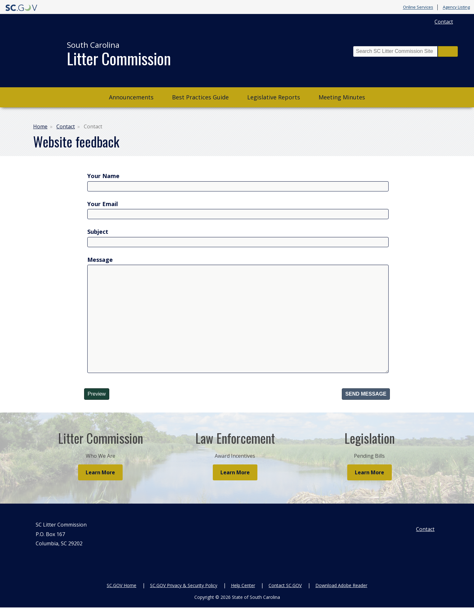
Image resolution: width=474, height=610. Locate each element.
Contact (443, 21)
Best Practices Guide (200, 97)
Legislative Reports (273, 97)
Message (100, 259)
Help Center (243, 588)
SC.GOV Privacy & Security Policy (183, 588)
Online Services (418, 7)
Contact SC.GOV (285, 588)
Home (40, 126)
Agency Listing (456, 7)
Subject (97, 231)
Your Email (102, 204)
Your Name (103, 176)
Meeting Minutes (342, 97)
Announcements (131, 97)
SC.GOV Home (121, 588)
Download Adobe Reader (341, 588)
